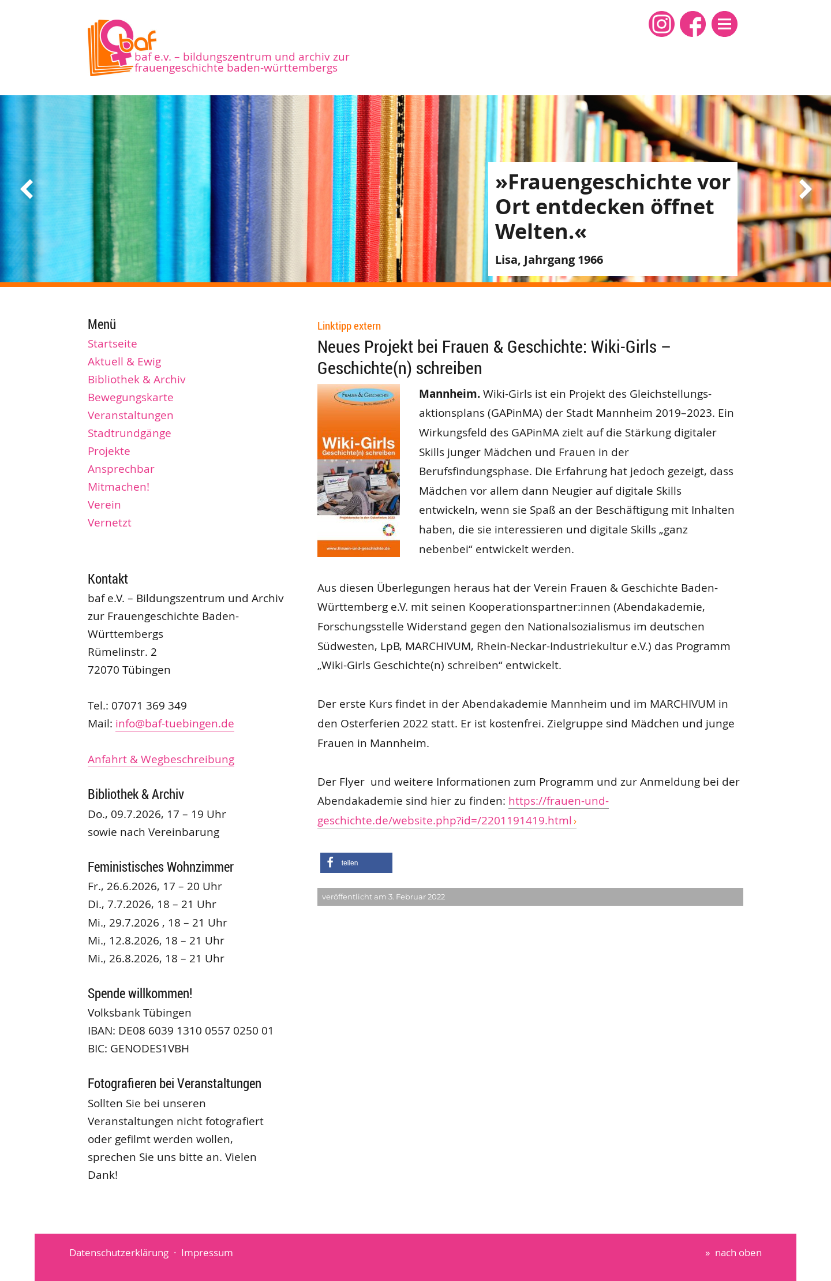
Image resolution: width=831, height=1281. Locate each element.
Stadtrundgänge (129, 432)
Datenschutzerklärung (119, 1252)
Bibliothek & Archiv (137, 379)
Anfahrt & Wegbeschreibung (161, 759)
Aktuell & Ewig (124, 361)
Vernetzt (110, 522)
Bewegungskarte (131, 397)
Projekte (109, 450)
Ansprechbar (121, 468)
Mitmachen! (118, 486)
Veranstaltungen (131, 415)
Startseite (112, 343)
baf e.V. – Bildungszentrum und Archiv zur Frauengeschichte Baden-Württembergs (242, 62)
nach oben (738, 1252)
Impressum (207, 1252)
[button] (725, 24)
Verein (104, 504)
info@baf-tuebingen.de (174, 723)
